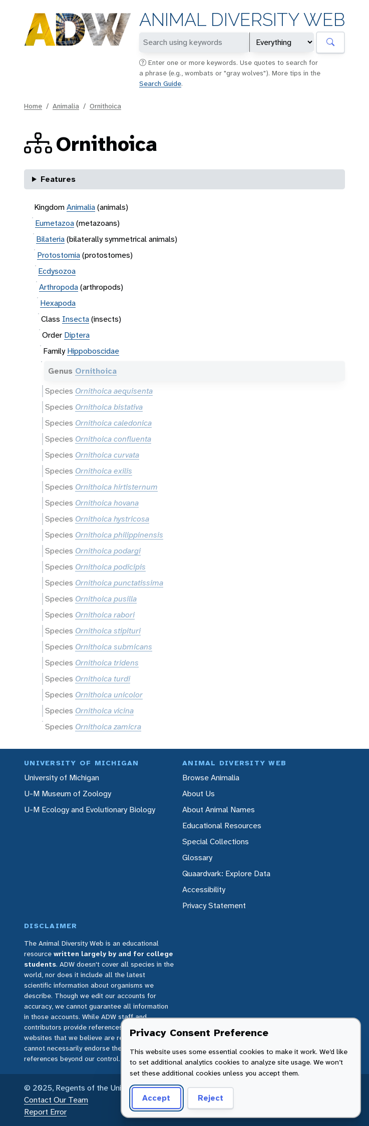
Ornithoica (105, 105)
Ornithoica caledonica (113, 423)
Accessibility (203, 889)
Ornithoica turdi (102, 678)
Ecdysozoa (57, 271)
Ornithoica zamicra (108, 726)
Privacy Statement (214, 905)
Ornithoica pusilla (106, 598)
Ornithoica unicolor (109, 694)
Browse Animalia (210, 777)
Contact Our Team (56, 1100)
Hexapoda (58, 303)
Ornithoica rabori (105, 614)
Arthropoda (58, 287)
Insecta (75, 319)
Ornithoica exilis (103, 471)
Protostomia (58, 255)
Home (33, 105)
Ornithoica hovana (107, 503)
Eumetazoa (54, 223)
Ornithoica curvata (107, 455)
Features (58, 179)
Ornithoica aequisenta (114, 391)
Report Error (45, 1112)
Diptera (77, 335)
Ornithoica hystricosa (112, 519)
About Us (198, 793)
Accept (156, 1098)
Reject (210, 1098)
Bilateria (50, 239)
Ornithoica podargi (108, 551)
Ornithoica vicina (104, 710)
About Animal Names (218, 809)
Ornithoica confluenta (113, 439)
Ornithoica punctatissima (119, 582)
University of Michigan (61, 777)
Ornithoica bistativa (109, 407)
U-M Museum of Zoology (67, 793)
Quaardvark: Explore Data (226, 873)
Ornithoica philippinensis (119, 535)
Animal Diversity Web (242, 19)
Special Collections (215, 841)
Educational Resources (221, 825)
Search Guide (160, 83)
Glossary (197, 857)
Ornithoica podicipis (110, 567)
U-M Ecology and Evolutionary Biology (89, 809)
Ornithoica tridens (107, 662)
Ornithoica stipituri (108, 630)
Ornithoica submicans (113, 646)
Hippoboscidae (93, 351)
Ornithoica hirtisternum (116, 487)
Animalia (66, 105)
